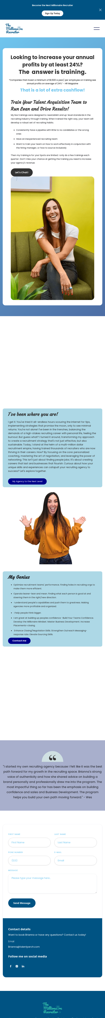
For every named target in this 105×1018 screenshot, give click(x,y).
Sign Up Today (52, 13)
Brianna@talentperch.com (24, 946)
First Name (14, 834)
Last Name (60, 834)
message (13, 870)
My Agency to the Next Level (27, 481)
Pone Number (15, 852)
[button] (97, 28)
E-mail (58, 852)
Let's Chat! (21, 172)
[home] (14, 28)
